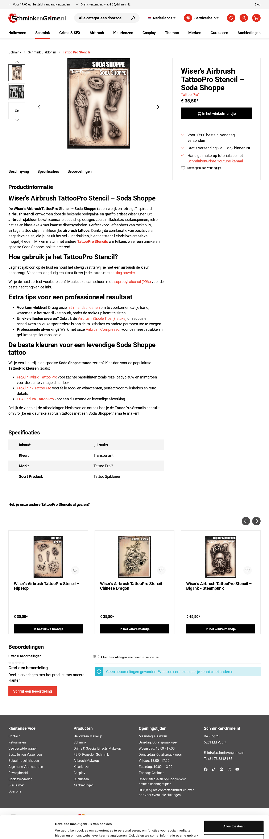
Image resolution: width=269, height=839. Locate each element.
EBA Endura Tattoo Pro (35, 398)
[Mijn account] (244, 18)
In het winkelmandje (48, 629)
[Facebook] (206, 769)
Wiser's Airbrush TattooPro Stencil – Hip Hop (46, 586)
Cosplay (79, 772)
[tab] (18, 171)
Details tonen (65, 830)
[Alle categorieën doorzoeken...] (100, 18)
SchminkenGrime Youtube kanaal (215, 160)
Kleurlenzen (82, 766)
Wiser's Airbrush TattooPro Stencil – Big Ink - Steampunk (219, 586)
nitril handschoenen (84, 307)
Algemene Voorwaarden (25, 766)
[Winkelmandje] (256, 18)
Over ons (14, 791)
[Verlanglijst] (231, 18)
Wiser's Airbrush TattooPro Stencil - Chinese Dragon (132, 586)
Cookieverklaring (20, 779)
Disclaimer (16, 785)
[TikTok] (214, 769)
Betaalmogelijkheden (23, 760)
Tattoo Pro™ (190, 94)
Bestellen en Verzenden (25, 754)
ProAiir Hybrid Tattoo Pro (37, 377)
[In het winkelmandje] (216, 113)
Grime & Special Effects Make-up (97, 748)
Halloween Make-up (88, 736)
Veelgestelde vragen (22, 748)
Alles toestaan (234, 805)
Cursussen (81, 779)
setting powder (123, 272)
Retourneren (17, 742)
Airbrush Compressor (103, 329)
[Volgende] (157, 106)
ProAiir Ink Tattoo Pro (34, 387)
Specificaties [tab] (48, 171)
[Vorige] (40, 106)
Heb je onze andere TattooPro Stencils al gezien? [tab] (49, 504)
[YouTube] (237, 769)
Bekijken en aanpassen (234, 818)
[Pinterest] (221, 769)
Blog (258, 4)
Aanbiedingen (84, 785)
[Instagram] (229, 769)
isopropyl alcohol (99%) (132, 281)
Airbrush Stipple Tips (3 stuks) (102, 318)
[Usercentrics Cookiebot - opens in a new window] (27, 831)
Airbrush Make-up (86, 760)
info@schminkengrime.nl (225, 752)
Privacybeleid (18, 772)
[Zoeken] (133, 18)
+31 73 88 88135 (219, 758)
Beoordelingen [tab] (79, 171)
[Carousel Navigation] (134, 521)
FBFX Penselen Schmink (91, 754)
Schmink (80, 742)
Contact (14, 736)
